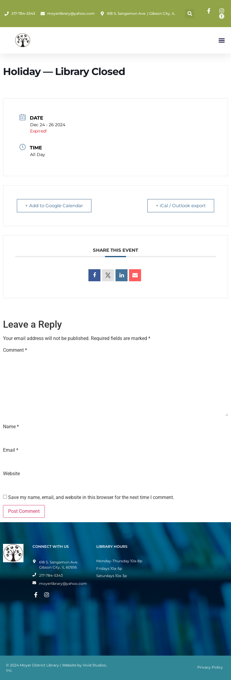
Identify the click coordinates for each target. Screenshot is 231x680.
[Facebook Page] (209, 11)
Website (11, 473)
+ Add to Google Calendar (54, 205)
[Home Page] (23, 40)
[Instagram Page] (222, 11)
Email (10, 450)
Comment (15, 350)
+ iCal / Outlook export (180, 205)
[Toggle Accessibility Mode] (222, 16)
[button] (189, 13)
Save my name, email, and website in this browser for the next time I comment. (91, 497)
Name (11, 426)
